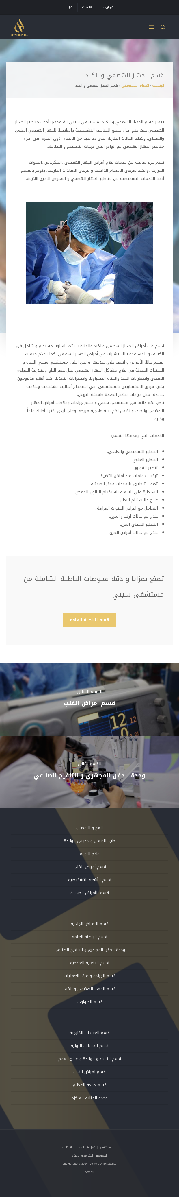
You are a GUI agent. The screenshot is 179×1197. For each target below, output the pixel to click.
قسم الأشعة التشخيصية (89, 880)
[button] (151, 27)
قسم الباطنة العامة (89, 937)
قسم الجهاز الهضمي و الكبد (89, 989)
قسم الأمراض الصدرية (89, 893)
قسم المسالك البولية (89, 1046)
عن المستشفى (107, 1147)
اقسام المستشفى (135, 85)
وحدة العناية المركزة (89, 1098)
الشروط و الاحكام (82, 1155)
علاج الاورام (90, 854)
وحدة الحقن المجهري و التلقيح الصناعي (89, 950)
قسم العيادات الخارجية (90, 1033)
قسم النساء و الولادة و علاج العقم (89, 1059)
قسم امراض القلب (89, 1072)
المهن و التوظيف (73, 1147)
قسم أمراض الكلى (89, 867)
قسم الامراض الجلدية (90, 924)
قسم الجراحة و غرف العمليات (89, 976)
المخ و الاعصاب (89, 828)
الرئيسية (158, 85)
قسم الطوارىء (89, 1002)
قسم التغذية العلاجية (89, 963)
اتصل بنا (91, 1147)
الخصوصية (101, 1155)
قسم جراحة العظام (90, 1085)
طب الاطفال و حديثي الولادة (89, 841)
